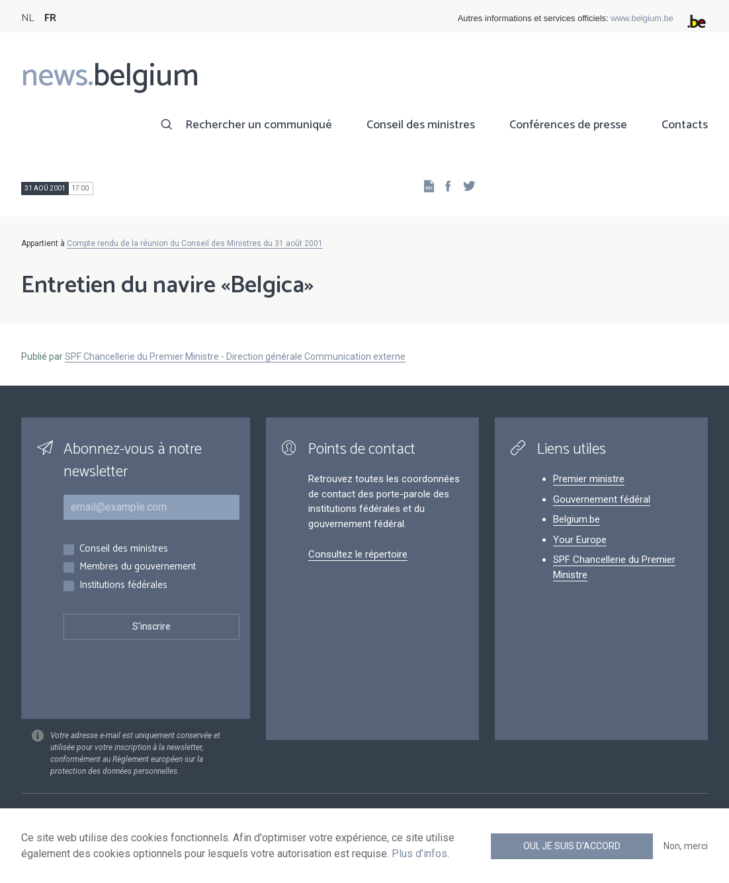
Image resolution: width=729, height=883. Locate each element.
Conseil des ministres (420, 125)
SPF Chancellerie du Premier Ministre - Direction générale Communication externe (235, 356)
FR (50, 18)
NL (27, 18)
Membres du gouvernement (137, 567)
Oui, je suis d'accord (572, 846)
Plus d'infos (419, 853)
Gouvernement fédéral (601, 499)
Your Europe (580, 540)
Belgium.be (576, 519)
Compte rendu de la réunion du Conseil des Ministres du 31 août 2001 (195, 243)
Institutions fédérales (123, 585)
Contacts (685, 125)
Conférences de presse (568, 125)
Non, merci (686, 846)
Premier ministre (588, 479)
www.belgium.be (642, 18)
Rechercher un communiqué (258, 125)
